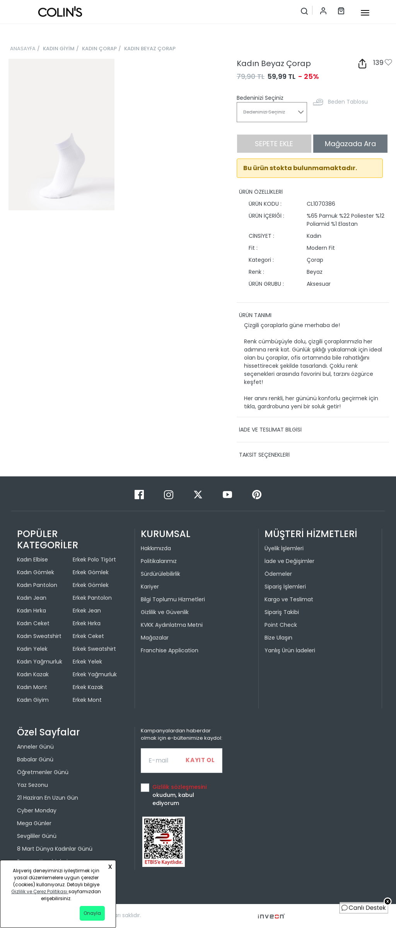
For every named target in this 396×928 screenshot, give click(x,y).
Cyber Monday (36, 810)
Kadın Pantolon (37, 585)
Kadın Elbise (32, 559)
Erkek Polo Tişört (94, 559)
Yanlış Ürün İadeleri (290, 650)
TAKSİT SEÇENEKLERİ (264, 455)
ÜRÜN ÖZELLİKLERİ (261, 192)
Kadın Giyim (33, 700)
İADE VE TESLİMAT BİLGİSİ (270, 429)
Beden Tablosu (348, 102)
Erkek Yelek (87, 661)
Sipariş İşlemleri (285, 586)
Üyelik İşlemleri (284, 548)
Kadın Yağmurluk (39, 661)
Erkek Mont (87, 700)
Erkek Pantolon (92, 598)
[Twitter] (198, 494)
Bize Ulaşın (278, 637)
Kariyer (150, 586)
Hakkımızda (156, 548)
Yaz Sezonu (32, 785)
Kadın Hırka (31, 610)
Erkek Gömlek (91, 572)
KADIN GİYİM (59, 48)
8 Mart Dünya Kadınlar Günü (54, 849)
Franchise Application (169, 650)
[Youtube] (228, 494)
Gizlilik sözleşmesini (179, 787)
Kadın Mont (32, 687)
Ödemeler (278, 574)
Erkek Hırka (87, 623)
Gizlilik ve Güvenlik (165, 612)
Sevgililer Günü (36, 836)
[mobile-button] (365, 13)
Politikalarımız (159, 561)
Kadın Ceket (33, 623)
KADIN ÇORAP (99, 48)
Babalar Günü (35, 759)
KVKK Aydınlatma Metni (172, 625)
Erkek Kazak (88, 687)
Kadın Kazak (33, 674)
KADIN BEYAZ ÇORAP (150, 48)
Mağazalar (155, 637)
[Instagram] (169, 494)
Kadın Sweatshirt (39, 636)
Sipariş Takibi (282, 612)
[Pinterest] (256, 494)
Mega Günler (34, 823)
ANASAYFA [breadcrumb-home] (23, 48)
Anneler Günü (35, 747)
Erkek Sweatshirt (94, 649)
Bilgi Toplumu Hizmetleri (173, 599)
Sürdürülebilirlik (160, 574)
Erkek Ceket (88, 636)
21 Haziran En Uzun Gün (47, 798)
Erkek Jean (87, 610)
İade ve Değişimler (289, 561)
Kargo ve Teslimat (289, 599)
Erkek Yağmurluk (95, 674)
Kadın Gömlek (35, 572)
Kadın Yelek (32, 649)
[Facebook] (140, 494)
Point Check (281, 625)
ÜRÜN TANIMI (255, 315)
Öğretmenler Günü (42, 772)
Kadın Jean (31, 598)
